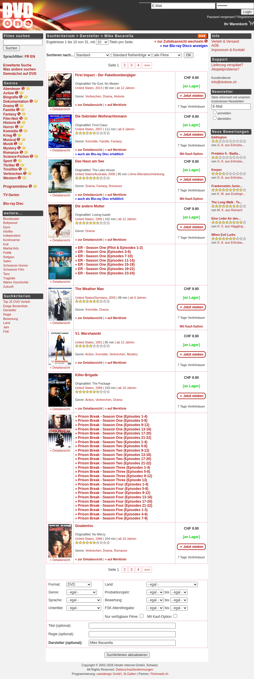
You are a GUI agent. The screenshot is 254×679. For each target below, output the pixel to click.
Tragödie (9, 278)
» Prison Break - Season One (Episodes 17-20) (113, 433)
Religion (8, 257)
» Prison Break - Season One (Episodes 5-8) (111, 421)
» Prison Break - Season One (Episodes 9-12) (112, 425)
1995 (98, 219)
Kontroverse (11, 240)
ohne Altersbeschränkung (146, 174)
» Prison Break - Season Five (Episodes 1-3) (111, 510)
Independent (11, 235)
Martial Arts (11, 248)
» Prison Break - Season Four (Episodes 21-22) (113, 506)
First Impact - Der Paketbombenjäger (105, 75)
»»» (147, 65)
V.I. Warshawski (88, 334)
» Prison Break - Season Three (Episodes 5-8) (112, 472)
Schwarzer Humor (15, 265)
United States (84, 88)
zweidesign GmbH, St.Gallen (116, 674)
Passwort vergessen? (222, 17)
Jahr (6, 327)
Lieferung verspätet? (227, 65)
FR (27, 57)
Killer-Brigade (86, 375)
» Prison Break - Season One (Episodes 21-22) (113, 438)
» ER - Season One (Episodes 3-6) (103, 252)
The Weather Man (89, 289)
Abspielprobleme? (225, 69)
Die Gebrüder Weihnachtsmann (101, 116)
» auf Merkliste (115, 104)
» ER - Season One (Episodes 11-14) (105, 260)
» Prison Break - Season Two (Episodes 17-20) (113, 459)
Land (6, 323)
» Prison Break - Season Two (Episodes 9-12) (112, 450)
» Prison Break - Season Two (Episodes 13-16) (113, 455)
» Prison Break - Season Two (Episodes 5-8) (111, 446)
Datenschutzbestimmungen (134, 669)
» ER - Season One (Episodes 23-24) (105, 273)
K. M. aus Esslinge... (231, 193)
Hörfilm (8, 231)
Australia (100, 174)
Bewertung (10, 319)
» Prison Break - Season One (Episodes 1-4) (111, 416)
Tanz (6, 274)
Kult (5, 244)
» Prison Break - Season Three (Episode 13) (111, 480)
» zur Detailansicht (88, 104)
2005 (112, 297)
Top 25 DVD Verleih (16, 301)
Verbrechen (93, 96)
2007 (98, 129)
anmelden (224, 113)
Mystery (132, 354)
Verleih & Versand (225, 41)
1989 (98, 388)
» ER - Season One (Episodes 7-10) (104, 256)
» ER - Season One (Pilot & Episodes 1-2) (109, 248)
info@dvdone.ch (224, 82)
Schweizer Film (13, 269)
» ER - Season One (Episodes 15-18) (105, 264)
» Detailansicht (60, 109)
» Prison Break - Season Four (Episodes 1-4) (111, 484)
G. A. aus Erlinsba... (230, 145)
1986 (98, 538)
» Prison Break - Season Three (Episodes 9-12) (113, 476)
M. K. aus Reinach (229, 210)
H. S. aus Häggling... (231, 226)
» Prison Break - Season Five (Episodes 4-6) (111, 514)
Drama (107, 96)
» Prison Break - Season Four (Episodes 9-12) (112, 493)
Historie (119, 96)
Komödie (92, 141)
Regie (7, 314)
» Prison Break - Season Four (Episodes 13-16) (113, 497)
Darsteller (10, 310)
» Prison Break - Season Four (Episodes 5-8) (111, 489)
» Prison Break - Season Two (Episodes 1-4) (111, 442)
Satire (7, 261)
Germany (101, 297)
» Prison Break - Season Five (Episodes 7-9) (111, 518)
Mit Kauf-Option (191, 153)
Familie (104, 141)
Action (89, 354)
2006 (111, 174)
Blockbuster (11, 218)
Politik (7, 252)
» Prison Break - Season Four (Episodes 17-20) (113, 501)
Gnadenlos (84, 526)
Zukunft (8, 286)
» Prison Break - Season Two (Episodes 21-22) (113, 463)
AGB (215, 46)
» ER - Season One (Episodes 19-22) (105, 269)
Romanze (115, 186)
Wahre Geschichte (15, 282)
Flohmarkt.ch (159, 674)
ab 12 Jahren (126, 88)
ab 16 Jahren (127, 388)
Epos (6, 227)
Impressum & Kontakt (228, 50)
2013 (98, 88)
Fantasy (116, 141)
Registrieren (245, 17)
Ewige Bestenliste (15, 306)
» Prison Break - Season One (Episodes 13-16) (113, 429)
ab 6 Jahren (126, 129)
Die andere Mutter (89, 206)
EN (32, 57)
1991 (98, 342)
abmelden (224, 118)
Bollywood (10, 222)
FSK (6, 331)
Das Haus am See (89, 161)
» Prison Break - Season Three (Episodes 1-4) (112, 468)
